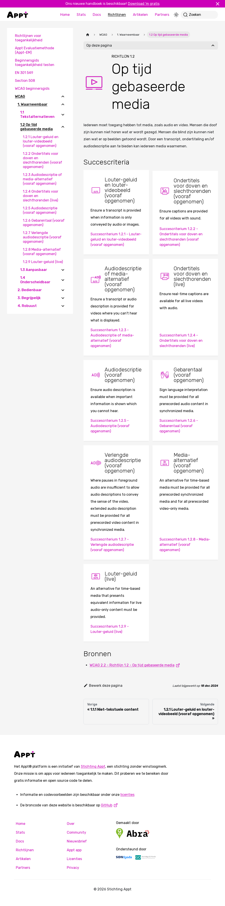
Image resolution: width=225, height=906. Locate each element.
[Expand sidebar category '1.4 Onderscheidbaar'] (63, 280)
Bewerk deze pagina (102, 685)
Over (70, 824)
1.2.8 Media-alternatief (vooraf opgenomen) (42, 251)
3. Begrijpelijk (29, 298)
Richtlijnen (117, 15)
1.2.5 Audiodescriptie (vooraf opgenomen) (40, 210)
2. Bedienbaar (30, 290)
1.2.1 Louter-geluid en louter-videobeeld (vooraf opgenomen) (40, 141)
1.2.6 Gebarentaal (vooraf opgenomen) (44, 222)
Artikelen (140, 15)
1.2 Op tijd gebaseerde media (36, 126)
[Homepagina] (87, 34)
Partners (162, 15)
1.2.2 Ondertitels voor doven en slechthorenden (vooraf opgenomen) (42, 160)
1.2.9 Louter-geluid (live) (43, 262)
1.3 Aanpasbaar (33, 270)
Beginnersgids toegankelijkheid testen (34, 62)
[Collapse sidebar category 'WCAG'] (63, 96)
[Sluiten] (219, 3)
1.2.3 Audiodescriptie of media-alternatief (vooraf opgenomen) (42, 179)
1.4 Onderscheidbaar (35, 280)
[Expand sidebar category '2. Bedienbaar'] (63, 290)
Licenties (74, 859)
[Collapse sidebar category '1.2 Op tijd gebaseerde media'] (63, 127)
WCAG (20, 96)
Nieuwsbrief (77, 841)
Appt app (74, 850)
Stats (81, 15)
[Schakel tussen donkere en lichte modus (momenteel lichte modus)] (176, 14)
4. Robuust (27, 306)
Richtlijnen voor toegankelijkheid (28, 38)
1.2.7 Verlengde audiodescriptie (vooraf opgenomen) (42, 237)
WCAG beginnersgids (32, 88)
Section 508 (25, 81)
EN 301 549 (24, 73)
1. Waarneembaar (32, 104)
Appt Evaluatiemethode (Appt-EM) (34, 50)
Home (65, 15)
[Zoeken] (199, 15)
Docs (97, 15)
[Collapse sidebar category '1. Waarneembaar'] (63, 104)
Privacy (73, 868)
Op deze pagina (99, 45)
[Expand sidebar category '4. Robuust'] (63, 305)
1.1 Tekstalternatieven (37, 114)
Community (76, 832)
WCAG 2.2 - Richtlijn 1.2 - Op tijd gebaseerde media (135, 665)
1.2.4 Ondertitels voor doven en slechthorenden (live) (40, 195)
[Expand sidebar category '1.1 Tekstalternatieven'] (63, 114)
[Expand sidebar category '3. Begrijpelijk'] (63, 297)
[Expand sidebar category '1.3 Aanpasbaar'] (63, 269)
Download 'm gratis (144, 4)
